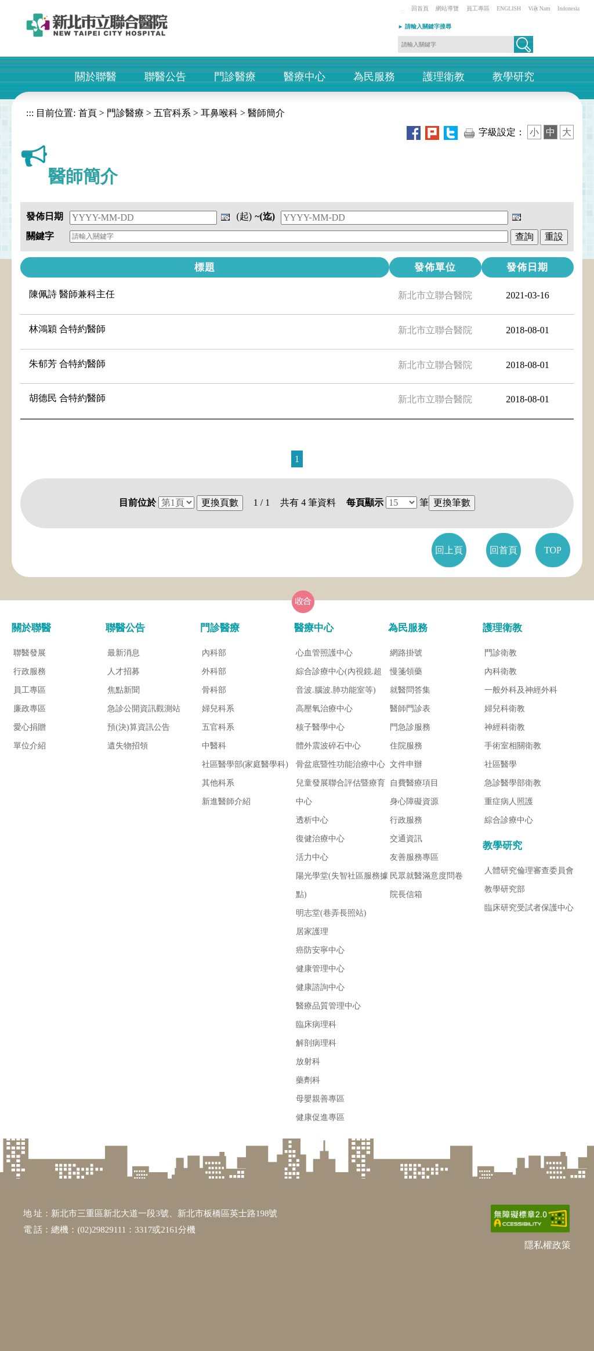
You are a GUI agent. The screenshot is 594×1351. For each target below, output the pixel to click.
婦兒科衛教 (504, 708)
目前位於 (137, 502)
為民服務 (374, 77)
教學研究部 (504, 889)
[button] (523, 44)
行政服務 (29, 671)
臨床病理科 (316, 1024)
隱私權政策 (547, 1245)
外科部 (214, 671)
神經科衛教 (504, 727)
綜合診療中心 (508, 820)
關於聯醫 (96, 77)
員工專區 (478, 8)
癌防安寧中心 (320, 950)
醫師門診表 (410, 708)
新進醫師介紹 (226, 801)
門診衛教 (500, 653)
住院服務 (406, 745)
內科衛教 (500, 671)
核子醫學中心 (320, 727)
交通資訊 (406, 838)
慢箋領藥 (406, 671)
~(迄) (265, 216)
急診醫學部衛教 (512, 783)
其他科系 (218, 783)
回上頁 (449, 550)
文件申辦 (406, 764)
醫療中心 (304, 77)
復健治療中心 (320, 838)
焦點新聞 (123, 690)
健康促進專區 (320, 1117)
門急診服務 (410, 727)
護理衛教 (444, 77)
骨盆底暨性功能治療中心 (340, 764)
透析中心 (312, 820)
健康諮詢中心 (320, 987)
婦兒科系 (218, 708)
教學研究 (513, 77)
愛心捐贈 (29, 727)
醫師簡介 (266, 113)
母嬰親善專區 (320, 1098)
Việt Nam (539, 8)
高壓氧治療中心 (324, 708)
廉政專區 (29, 708)
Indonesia (568, 8)
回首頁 (420, 8)
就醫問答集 (410, 690)
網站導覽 (447, 8)
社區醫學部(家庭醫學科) (245, 764)
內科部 (214, 653)
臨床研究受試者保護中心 (529, 907)
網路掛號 (406, 653)
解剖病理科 (316, 1043)
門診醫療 (235, 77)
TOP (553, 550)
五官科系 (172, 113)
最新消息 (123, 653)
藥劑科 (308, 1080)
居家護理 (312, 931)
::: (403, 11)
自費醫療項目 (414, 783)
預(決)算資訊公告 (138, 727)
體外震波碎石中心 (328, 745)
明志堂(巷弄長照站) (331, 913)
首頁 (86, 113)
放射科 (308, 1061)
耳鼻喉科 (219, 113)
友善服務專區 (414, 857)
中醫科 (214, 745)
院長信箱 (406, 894)
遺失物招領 (127, 745)
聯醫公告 (165, 77)
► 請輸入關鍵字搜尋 (424, 26)
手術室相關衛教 (512, 745)
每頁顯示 (364, 502)
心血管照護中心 (324, 653)
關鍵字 (40, 236)
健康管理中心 (320, 968)
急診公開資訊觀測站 (143, 708)
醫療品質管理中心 (328, 1005)
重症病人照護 (508, 801)
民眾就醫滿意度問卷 (426, 875)
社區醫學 (500, 764)
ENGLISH (509, 8)
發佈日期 (44, 216)
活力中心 (312, 857)
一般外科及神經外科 (520, 690)
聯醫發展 (29, 653)
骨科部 (214, 690)
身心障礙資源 (414, 801)
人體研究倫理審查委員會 (529, 870)
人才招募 (123, 671)
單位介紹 (29, 745)
